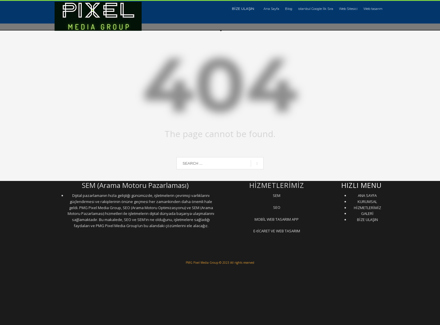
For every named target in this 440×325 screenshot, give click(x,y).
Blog (288, 9)
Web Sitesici (348, 9)
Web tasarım (373, 9)
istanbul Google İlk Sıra (315, 9)
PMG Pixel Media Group (202, 263)
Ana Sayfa (271, 9)
